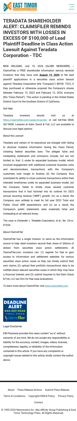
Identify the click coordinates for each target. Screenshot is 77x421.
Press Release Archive (30, 389)
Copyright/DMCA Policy (41, 396)
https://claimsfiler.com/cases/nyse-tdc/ (25, 119)
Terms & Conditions (14, 396)
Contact (38, 402)
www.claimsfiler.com (56, 285)
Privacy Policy (66, 396)
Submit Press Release (57, 389)
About (11, 389)
